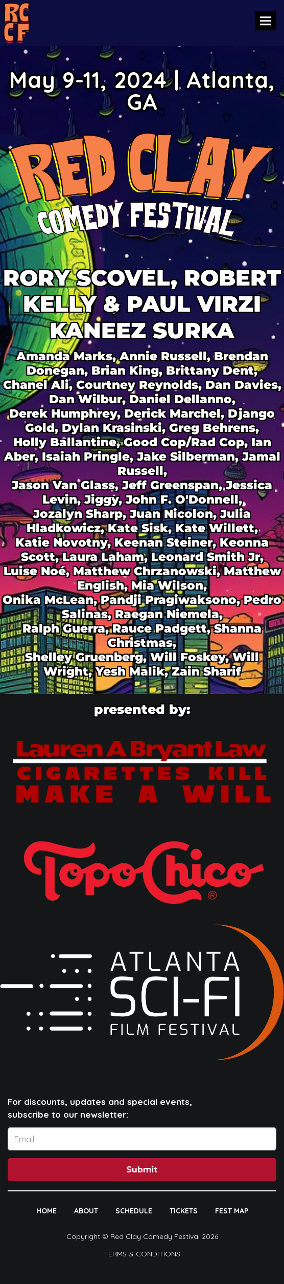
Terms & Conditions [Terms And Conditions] (142, 1253)
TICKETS (184, 1210)
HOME (46, 1210)
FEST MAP (231, 1210)
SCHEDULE (133, 1210)
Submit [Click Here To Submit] (142, 1169)
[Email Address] (142, 1138)
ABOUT (86, 1210)
